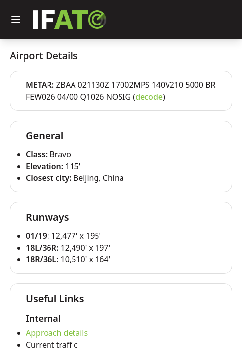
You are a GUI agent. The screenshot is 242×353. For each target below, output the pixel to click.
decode (149, 96)
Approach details (57, 333)
